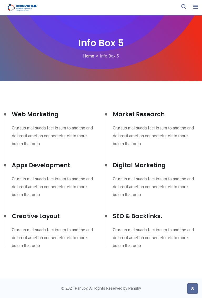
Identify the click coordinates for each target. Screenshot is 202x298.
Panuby (134, 288)
